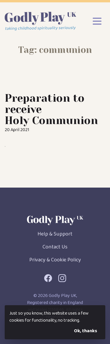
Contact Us (55, 247)
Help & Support (55, 234)
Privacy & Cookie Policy (55, 260)
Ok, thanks (85, 331)
